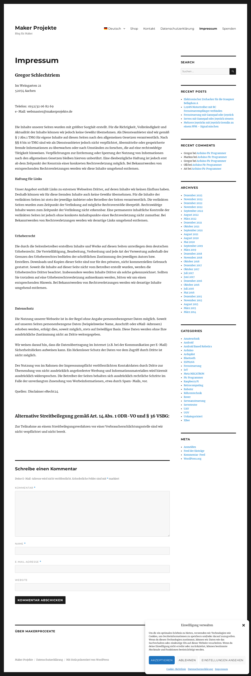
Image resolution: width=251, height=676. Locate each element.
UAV (186, 408)
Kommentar (25, 487)
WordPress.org (192, 458)
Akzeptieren (162, 660)
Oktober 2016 (192, 284)
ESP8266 (189, 362)
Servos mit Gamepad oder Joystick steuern (209, 118)
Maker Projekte (36, 28)
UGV (186, 412)
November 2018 (193, 257)
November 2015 (193, 300)
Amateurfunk (192, 338)
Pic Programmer (193, 377)
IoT (186, 369)
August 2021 (191, 234)
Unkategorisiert (193, 416)
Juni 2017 (189, 277)
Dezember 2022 (193, 203)
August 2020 (191, 238)
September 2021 (193, 230)
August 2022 (191, 214)
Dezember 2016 (193, 281)
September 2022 (193, 211)
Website (21, 579)
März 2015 (190, 308)
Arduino (188, 350)
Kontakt (149, 28)
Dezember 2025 (193, 195)
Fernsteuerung (192, 366)
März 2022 (190, 218)
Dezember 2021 (193, 222)
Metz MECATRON (194, 373)
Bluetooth (189, 358)
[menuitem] (114, 28)
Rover (187, 397)
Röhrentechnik (193, 393)
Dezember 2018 (193, 253)
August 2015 (191, 304)
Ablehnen (187, 660)
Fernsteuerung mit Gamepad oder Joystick (209, 114)
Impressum (221, 669)
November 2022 (193, 207)
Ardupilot (189, 354)
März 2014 (190, 312)
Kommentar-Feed (194, 454)
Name (20, 543)
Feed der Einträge (194, 451)
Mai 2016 (189, 292)
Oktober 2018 (191, 261)
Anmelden (190, 447)
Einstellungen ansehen (222, 660)
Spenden (229, 28)
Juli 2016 (189, 288)
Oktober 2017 (191, 269)
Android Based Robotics (198, 346)
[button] (243, 625)
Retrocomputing (193, 385)
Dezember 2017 (193, 265)
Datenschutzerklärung (200, 669)
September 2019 (193, 246)
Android (188, 342)
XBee (187, 420)
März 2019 (190, 249)
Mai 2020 (189, 242)
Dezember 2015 (193, 296)
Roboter (188, 389)
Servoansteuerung (194, 401)
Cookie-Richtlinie (176, 669)
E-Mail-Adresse (28, 561)
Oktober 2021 (191, 226)
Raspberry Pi (191, 381)
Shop (134, 28)
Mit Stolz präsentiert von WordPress (87, 659)
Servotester (190, 404)
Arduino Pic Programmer (211, 153)
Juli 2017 (189, 273)
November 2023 (193, 199)
